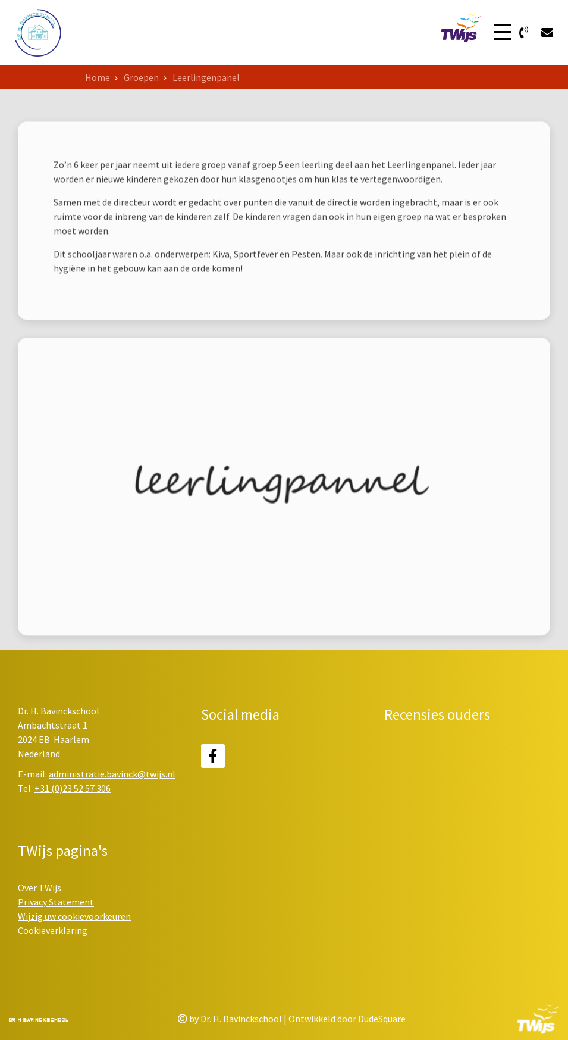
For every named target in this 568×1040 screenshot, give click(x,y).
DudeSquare (382, 1019)
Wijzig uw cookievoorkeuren (74, 916)
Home (97, 77)
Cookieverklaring (52, 930)
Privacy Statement (56, 902)
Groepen (141, 77)
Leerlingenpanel (206, 77)
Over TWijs (39, 888)
